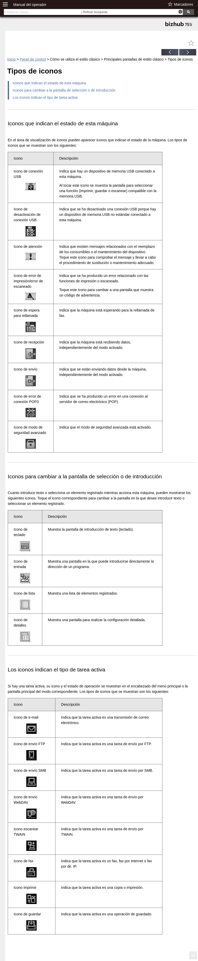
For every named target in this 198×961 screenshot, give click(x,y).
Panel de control (33, 59)
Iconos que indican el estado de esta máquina (49, 83)
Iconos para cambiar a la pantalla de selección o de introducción (64, 90)
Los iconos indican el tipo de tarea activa (45, 97)
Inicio (11, 59)
